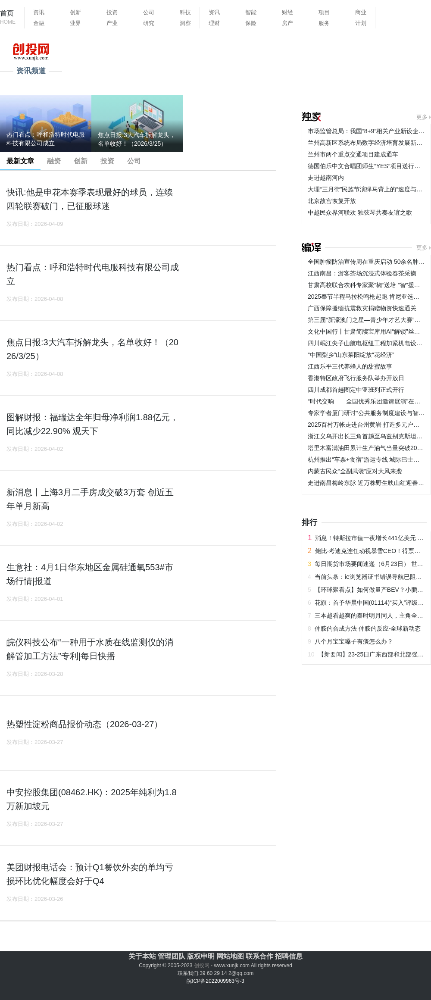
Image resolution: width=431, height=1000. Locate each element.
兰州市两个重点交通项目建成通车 (353, 154)
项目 (324, 12)
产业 (112, 23)
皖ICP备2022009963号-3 (215, 981)
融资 (54, 161)
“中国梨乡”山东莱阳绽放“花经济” (351, 354)
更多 (422, 117)
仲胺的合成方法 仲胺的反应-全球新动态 (368, 628)
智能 (250, 12)
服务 (324, 23)
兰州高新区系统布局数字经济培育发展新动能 (368, 142)
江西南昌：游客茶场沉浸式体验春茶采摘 (362, 273)
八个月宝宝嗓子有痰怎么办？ (354, 641)
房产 (287, 23)
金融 (38, 23)
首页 (8, 17)
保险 (250, 23)
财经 (287, 12)
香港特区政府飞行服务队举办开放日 (356, 378)
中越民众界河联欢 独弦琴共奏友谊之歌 (360, 212)
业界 (75, 23)
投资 (112, 12)
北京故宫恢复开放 (332, 200)
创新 (75, 12)
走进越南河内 (326, 177)
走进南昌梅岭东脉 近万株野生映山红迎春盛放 (369, 482)
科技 (185, 12)
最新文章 (20, 161)
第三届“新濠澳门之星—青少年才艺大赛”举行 (367, 319)
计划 (360, 23)
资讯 (38, 12)
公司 (148, 12)
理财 (214, 23)
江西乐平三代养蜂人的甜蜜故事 (350, 366)
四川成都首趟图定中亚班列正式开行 (356, 389)
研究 (148, 23)
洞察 (185, 23)
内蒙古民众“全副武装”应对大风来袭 (355, 471)
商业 (360, 12)
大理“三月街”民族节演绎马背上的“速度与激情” (369, 189)
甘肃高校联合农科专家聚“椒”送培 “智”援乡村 (367, 284)
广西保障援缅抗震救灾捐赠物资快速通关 (362, 308)
